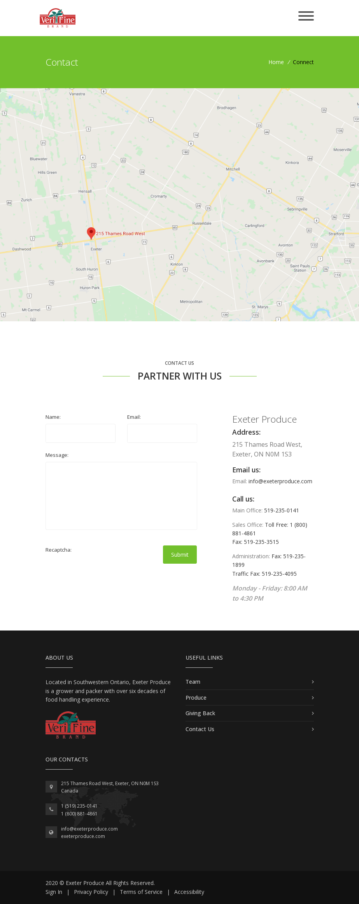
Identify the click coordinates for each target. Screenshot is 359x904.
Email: (134, 416)
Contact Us (200, 729)
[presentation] (105, 572)
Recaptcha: (59, 549)
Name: (53, 416)
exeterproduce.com (83, 836)
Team (193, 681)
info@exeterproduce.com (280, 481)
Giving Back (200, 713)
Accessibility (189, 891)
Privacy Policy (91, 891)
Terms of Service (141, 891)
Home (276, 62)
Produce (196, 697)
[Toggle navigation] (306, 16)
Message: (57, 454)
